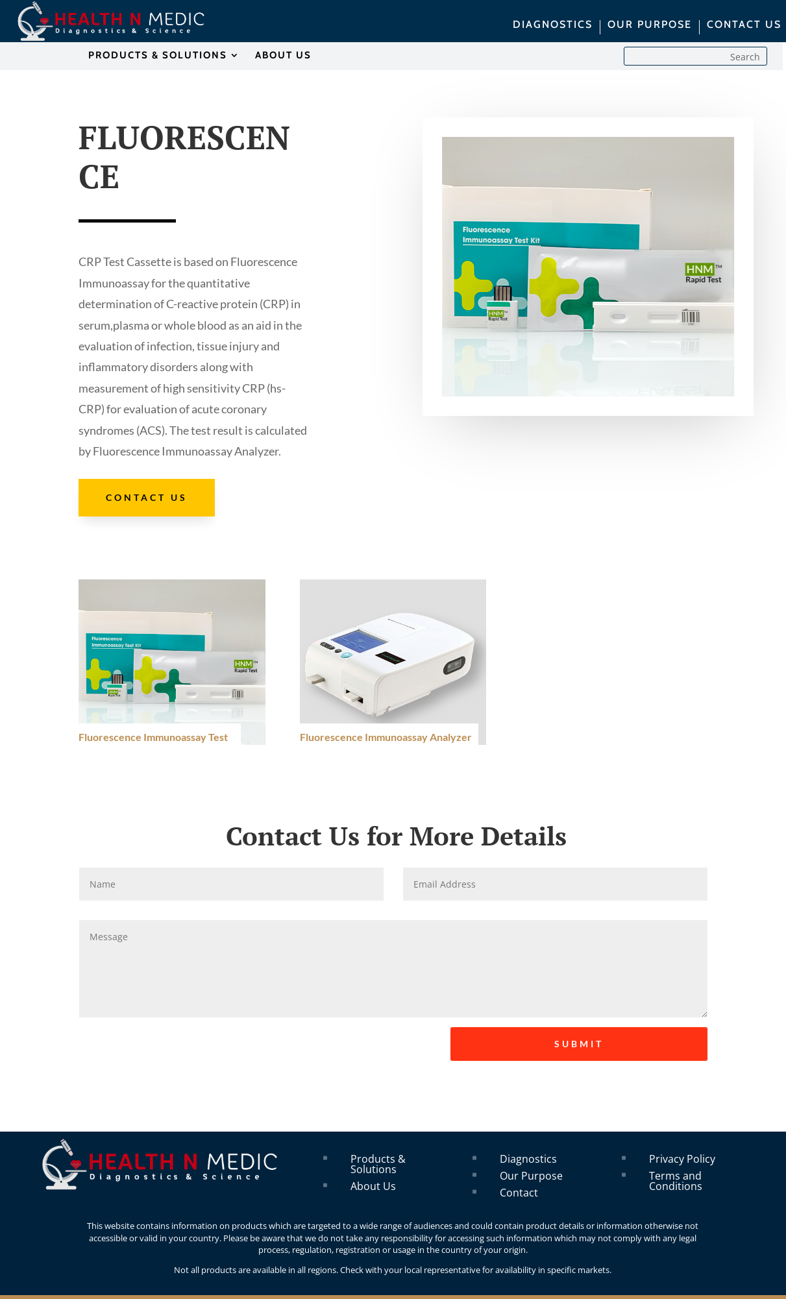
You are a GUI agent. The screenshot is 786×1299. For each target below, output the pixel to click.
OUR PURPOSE (650, 25)
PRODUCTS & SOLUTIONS (157, 56)
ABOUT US (283, 56)
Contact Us (147, 497)
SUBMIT (579, 1043)
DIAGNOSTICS (553, 25)
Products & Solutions (378, 1164)
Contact (519, 1192)
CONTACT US (744, 25)
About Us (373, 1186)
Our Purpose (531, 1176)
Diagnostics (528, 1159)
